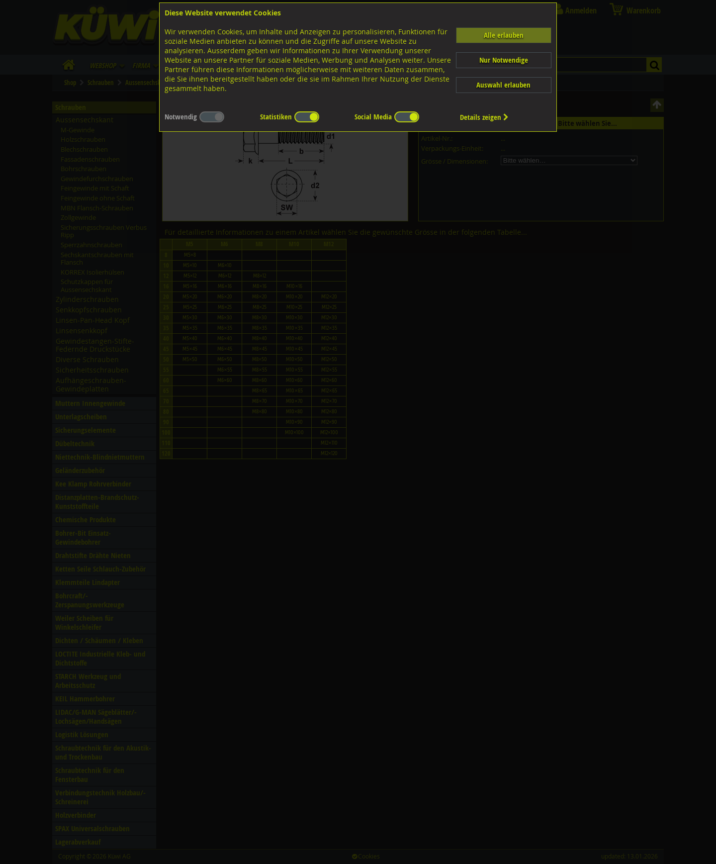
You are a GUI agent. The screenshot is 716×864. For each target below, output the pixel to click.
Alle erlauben (504, 35)
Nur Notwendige (503, 60)
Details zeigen (484, 117)
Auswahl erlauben (503, 85)
